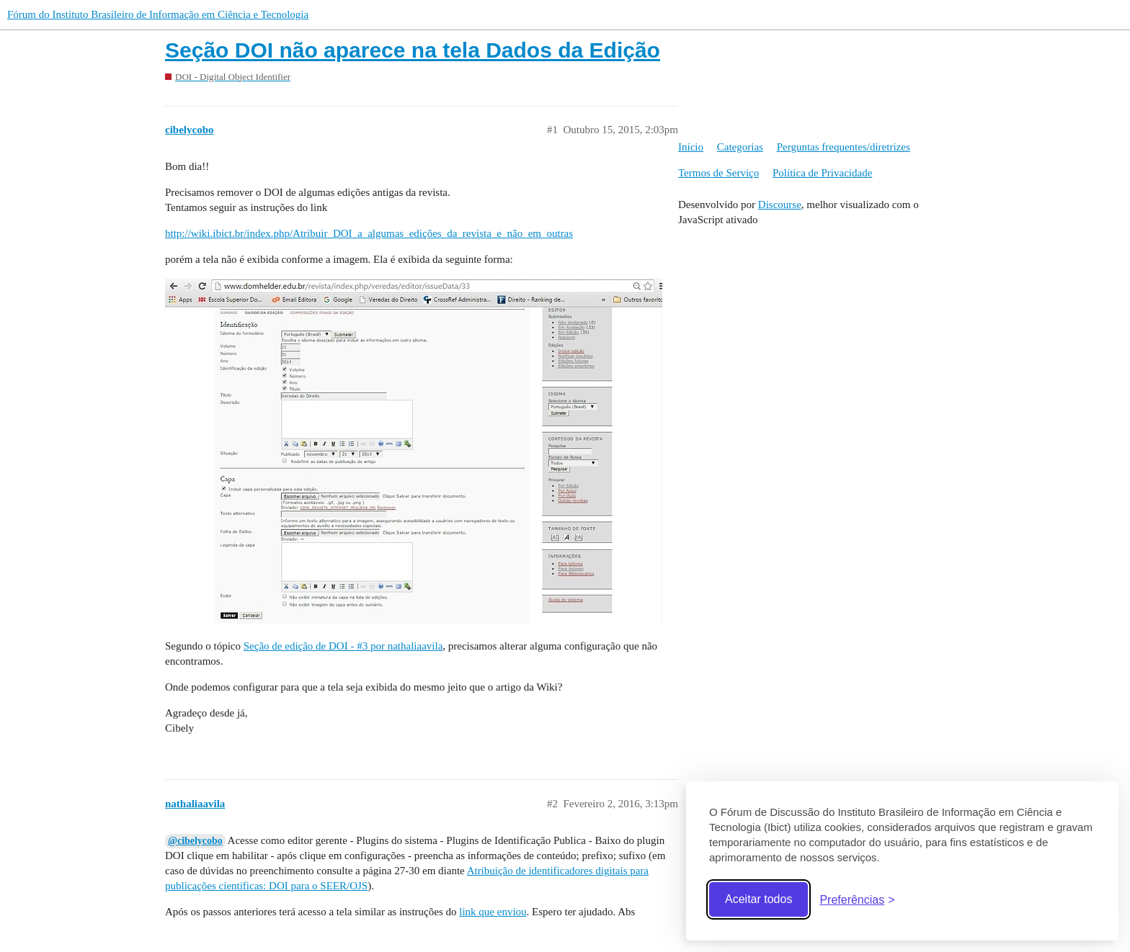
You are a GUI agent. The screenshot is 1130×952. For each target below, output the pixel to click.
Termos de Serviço (718, 173)
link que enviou (492, 911)
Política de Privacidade (822, 173)
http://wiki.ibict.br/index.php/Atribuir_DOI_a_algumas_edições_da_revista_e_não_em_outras (369, 233)
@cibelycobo (195, 840)
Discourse (779, 204)
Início (690, 147)
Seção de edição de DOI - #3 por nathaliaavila (343, 646)
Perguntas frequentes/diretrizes (843, 147)
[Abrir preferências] (856, 899)
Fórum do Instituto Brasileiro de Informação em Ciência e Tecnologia (157, 14)
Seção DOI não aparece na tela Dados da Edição (412, 50)
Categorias (740, 147)
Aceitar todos (758, 899)
